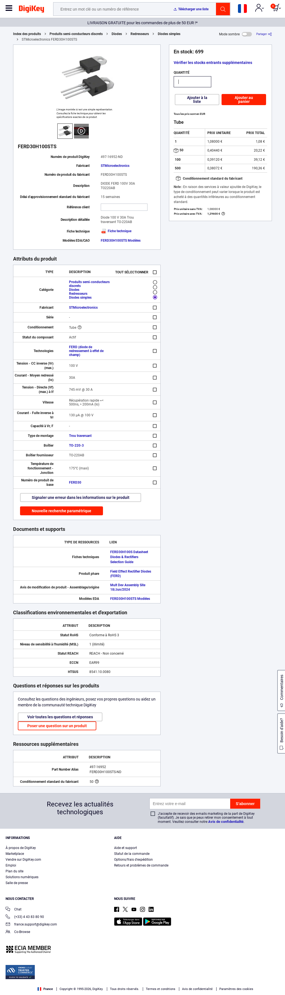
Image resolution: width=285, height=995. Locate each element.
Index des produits (27, 34)
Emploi (11, 865)
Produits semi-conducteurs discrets (76, 34)
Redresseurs (140, 34)
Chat (13, 909)
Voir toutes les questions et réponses (60, 717)
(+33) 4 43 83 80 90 (25, 917)
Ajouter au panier (244, 99)
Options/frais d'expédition (133, 860)
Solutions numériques (22, 877)
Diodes (117, 34)
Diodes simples (169, 34)
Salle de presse (17, 883)
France (45, 989)
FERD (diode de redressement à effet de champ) (86, 351)
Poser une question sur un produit (57, 726)
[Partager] (264, 34)
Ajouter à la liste (197, 99)
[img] (31, 10)
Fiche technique (116, 231)
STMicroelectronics (115, 166)
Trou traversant (80, 436)
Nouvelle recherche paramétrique (61, 511)
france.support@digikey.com (31, 924)
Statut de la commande (131, 854)
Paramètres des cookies (236, 989)
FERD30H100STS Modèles (121, 240)
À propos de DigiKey (21, 848)
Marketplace (15, 854)
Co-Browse (18, 932)
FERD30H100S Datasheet (129, 552)
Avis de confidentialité (226, 822)
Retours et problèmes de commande (141, 865)
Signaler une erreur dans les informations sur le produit (80, 497)
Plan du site (14, 871)
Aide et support (125, 848)
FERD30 (75, 482)
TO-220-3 (76, 445)
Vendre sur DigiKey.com (23, 860)
